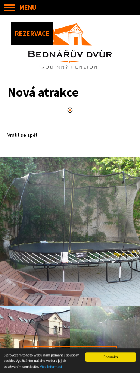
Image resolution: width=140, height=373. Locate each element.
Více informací (51, 366)
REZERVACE (32, 33)
